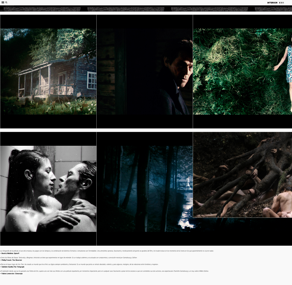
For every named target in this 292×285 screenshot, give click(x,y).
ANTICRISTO (10, 6)
